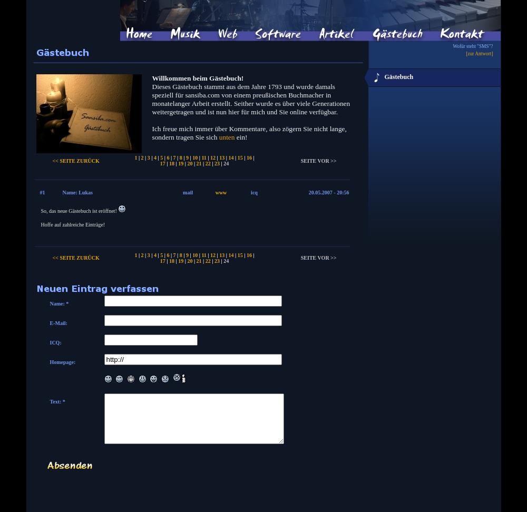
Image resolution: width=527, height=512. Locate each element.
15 (240, 158)
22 (208, 163)
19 (180, 163)
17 (162, 163)
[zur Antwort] (479, 53)
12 (213, 158)
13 (222, 158)
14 (230, 158)
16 (249, 158)
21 (199, 163)
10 (195, 158)
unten (227, 137)
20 (189, 163)
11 (203, 158)
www (221, 192)
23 (217, 163)
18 (171, 163)
